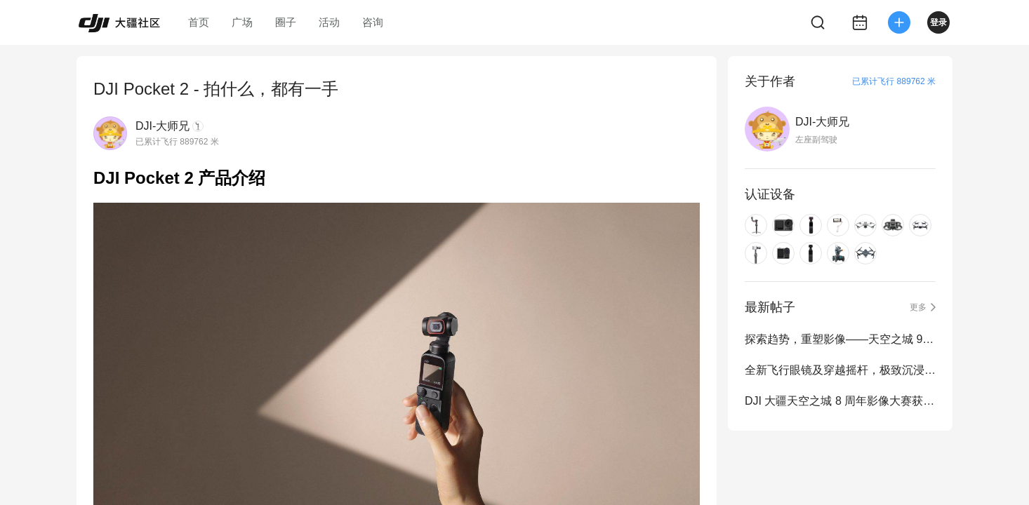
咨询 (372, 22)
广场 (242, 22)
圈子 (285, 22)
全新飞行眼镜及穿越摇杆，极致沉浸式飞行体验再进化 (840, 370)
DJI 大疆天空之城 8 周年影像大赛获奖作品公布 (840, 401)
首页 (198, 22)
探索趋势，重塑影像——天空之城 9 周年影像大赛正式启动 (840, 339)
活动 (329, 22)
